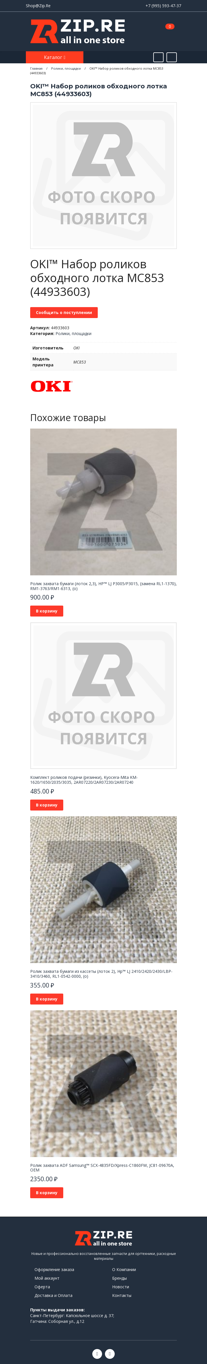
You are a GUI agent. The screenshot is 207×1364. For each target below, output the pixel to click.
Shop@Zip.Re (38, 5)
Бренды (119, 1278)
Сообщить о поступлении (64, 312)
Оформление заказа (54, 1269)
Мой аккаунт (47, 1278)
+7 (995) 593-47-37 (163, 5)
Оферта (42, 1286)
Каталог (53, 57)
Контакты (121, 1295)
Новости (120, 1286)
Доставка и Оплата (53, 1295)
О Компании (124, 1269)
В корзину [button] (46, 611)
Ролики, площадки (73, 333)
